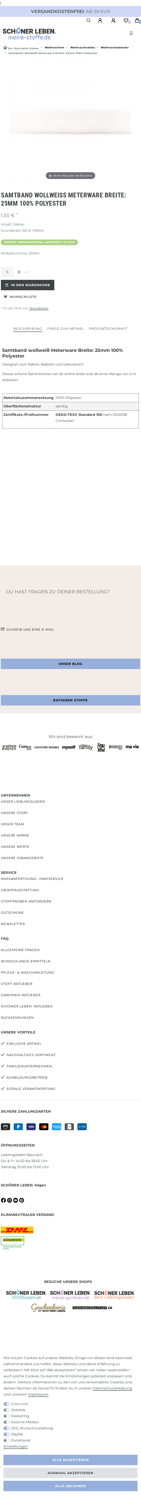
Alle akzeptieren (70, 1460)
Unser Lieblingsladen (23, 802)
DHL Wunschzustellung (32, 1428)
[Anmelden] (101, 20)
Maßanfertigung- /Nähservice (32, 879)
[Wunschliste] (125, 20)
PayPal (17, 1434)
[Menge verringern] (27, 272)
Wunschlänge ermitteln (26, 961)
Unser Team (12, 824)
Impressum (38, 1394)
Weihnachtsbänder (114, 47)
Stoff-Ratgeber (16, 984)
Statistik (18, 1410)
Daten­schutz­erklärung (112, 1388)
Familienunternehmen (29, 1066)
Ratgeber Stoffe (70, 700)
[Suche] (89, 20)
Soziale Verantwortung (31, 1089)
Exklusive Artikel (24, 1044)
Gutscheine (12, 913)
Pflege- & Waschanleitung (27, 972)
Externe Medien (25, 1422)
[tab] (28, 329)
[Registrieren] (114, 20)
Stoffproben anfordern (26, 901)
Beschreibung (27, 329)
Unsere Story (14, 813)
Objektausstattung (20, 890)
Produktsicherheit (108, 329)
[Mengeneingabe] (7, 272)
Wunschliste (20, 297)
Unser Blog (70, 664)
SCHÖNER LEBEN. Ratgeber (27, 1006)
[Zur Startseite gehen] (21, 48)
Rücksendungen (17, 1018)
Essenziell (19, 1404)
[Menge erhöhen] (19, 272)
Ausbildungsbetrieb (27, 1077)
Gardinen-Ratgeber (20, 995)
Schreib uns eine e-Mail (30, 629)
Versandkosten (38, 308)
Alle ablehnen (70, 1486)
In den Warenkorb (27, 285)
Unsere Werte (15, 847)
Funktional (20, 1440)
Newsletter (13, 924)
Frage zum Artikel (65, 329)
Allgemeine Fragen (20, 950)
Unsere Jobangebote (22, 858)
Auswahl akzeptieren (70, 1473)
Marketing (20, 1416)
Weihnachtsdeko (82, 47)
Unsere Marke (15, 835)
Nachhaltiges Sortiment (31, 1055)
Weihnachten (54, 47)
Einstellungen (15, 1446)
